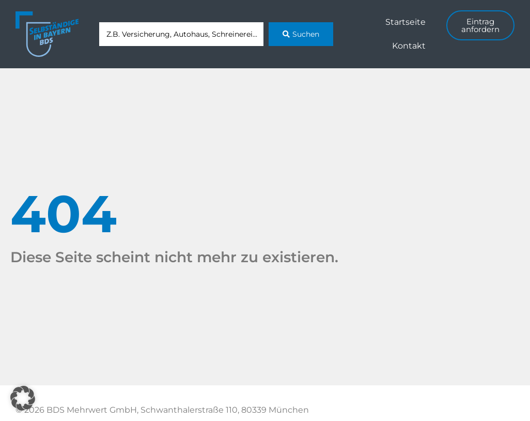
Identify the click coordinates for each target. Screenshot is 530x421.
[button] (22, 398)
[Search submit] (301, 34)
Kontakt (409, 46)
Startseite (405, 22)
